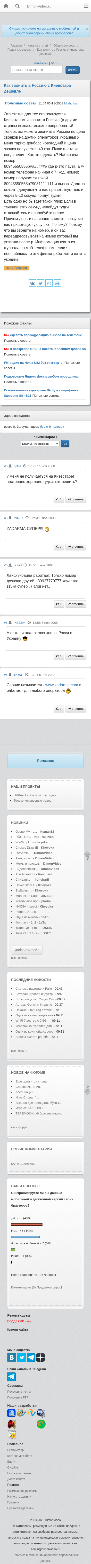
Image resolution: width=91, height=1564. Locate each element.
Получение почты (19, 1391)
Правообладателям (20, 1508)
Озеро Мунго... (26, 831)
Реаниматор (15, 1450)
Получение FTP (17, 1397)
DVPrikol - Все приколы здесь (35, 795)
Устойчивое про (27, 901)
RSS (54, 63)
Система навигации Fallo (34, 988)
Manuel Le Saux (27, 896)
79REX (18, 518)
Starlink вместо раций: (32, 1037)
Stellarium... (24, 890)
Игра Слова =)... (27, 1097)
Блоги (11, 1461)
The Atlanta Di (25, 874)
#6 (6, 466)
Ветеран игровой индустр (34, 994)
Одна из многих (27, 917)
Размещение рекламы (22, 1491)
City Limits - (24, 879)
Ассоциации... (26, 1092)
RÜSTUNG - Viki (27, 837)
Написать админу (19, 1496)
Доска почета (16, 1479)
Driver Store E (25, 885)
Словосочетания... (29, 1087)
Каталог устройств (19, 1456)
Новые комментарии (31, 1149)
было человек (52, 426)
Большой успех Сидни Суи (35, 999)
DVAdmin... (23, 853)
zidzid (17, 565)
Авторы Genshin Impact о (34, 1004)
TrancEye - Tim (26, 928)
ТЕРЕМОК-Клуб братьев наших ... (40, 1113)
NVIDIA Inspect (26, 906)
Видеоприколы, (27, 869)
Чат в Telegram (16, 268)
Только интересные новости (34, 800)
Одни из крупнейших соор (34, 1031)
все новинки (19, 958)
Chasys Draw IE (27, 847)
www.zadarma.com (61, 685)
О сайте (12, 1467)
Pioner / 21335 (26, 912)
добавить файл (27, 950)
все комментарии (22, 1164)
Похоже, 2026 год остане (34, 1010)
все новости (19, 1050)
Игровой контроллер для (34, 1026)
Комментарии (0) (23, 1287)
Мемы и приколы (28, 863)
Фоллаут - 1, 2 (26, 922)
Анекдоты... (24, 858)
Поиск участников (19, 1473)
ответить (76, 499)
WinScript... (24, 842)
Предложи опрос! (49, 1287)
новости (42, 980)
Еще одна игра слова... (32, 1081)
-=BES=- (19, 622)
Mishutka (70, 103)
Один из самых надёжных (35, 1015)
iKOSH (18, 675)
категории (40, 63)
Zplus (17, 466)
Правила (13, 1502)
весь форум (19, 1127)
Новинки (19, 823)
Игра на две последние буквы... (39, 1103)
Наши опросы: (25, 1186)
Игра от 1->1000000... (31, 1108)
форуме (37, 1072)
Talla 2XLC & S (26, 933)
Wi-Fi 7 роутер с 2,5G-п (32, 1020)
